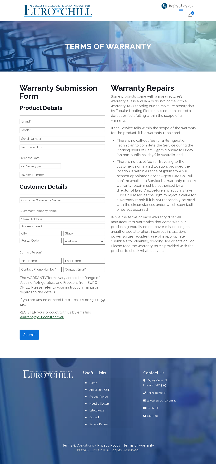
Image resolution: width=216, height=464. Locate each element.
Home (93, 382)
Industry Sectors (99, 403)
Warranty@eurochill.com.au (42, 317)
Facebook (151, 408)
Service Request (99, 424)
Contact (94, 417)
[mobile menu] (181, 10)
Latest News (96, 410)
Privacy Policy (108, 445)
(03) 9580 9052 (181, 6)
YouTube (150, 415)
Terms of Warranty (138, 445)
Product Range (98, 396)
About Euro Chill (99, 389)
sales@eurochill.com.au (159, 400)
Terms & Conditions (78, 445)
